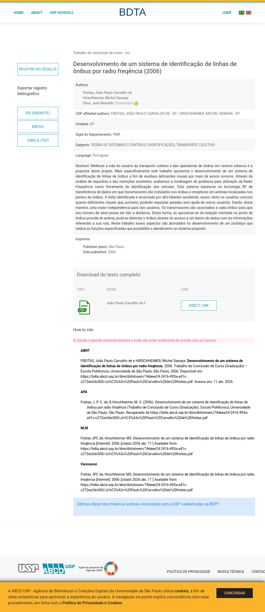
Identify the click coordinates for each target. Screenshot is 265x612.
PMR (116, 134)
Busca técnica (231, 572)
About (37, 13)
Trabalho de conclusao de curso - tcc (101, 53)
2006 (112, 252)
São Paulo (116, 247)
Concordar (234, 593)
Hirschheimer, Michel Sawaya (106, 98)
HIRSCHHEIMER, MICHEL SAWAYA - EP (209, 114)
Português (101, 155)
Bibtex (38, 127)
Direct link (199, 305)
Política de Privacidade (188, 572)
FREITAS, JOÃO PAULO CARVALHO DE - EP (144, 114)
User (227, 13)
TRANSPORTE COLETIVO (195, 145)
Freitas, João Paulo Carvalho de (107, 93)
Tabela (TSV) (38, 140)
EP (92, 124)
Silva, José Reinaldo (108, 103)
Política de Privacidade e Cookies (92, 603)
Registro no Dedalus (38, 69)
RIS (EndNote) (38, 113)
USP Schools (61, 13)
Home (19, 13)
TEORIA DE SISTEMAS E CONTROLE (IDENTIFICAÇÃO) (133, 145)
